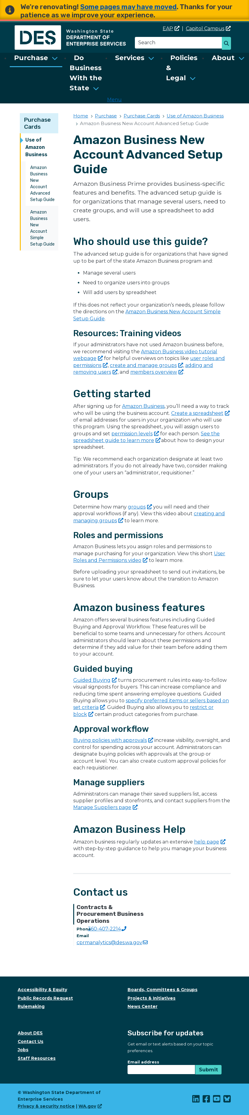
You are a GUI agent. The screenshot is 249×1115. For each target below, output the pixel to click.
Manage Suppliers (105, 807)
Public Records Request (45, 998)
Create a (200, 413)
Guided (95, 680)
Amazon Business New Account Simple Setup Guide (42, 228)
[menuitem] (36, 73)
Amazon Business (143, 406)
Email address (143, 1061)
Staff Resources (37, 1058)
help (210, 842)
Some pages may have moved (128, 7)
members (156, 372)
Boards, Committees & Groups (162, 989)
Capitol (208, 28)
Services (129, 58)
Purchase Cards (37, 123)
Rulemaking (31, 1006)
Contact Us (30, 1041)
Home (80, 116)
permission (135, 434)
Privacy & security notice (46, 1106)
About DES (30, 1032)
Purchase (31, 58)
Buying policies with (113, 740)
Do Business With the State (86, 73)
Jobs (23, 1049)
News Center (142, 1006)
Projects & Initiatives (151, 998)
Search (228, 44)
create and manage (146, 365)
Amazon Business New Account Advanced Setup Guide (42, 183)
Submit (208, 1070)
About (223, 58)
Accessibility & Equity (42, 989)
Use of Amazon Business (36, 147)
